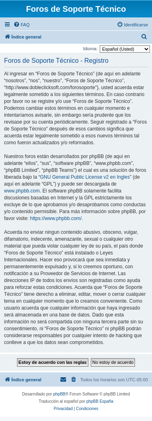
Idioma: (90, 48)
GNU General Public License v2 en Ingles (85, 177)
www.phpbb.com (22, 191)
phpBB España (99, 401)
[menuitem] (21, 25)
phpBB (59, 394)
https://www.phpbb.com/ (55, 218)
